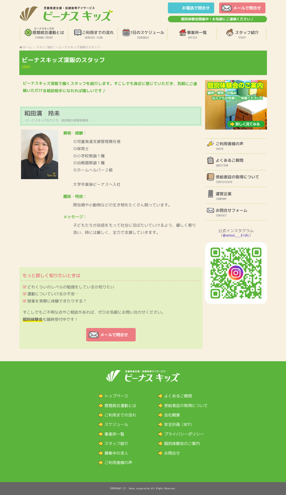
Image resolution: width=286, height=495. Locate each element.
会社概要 (172, 415)
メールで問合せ (247, 8)
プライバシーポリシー (184, 434)
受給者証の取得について (186, 405)
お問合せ (172, 453)
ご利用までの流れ (120, 415)
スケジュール (116, 424)
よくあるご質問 (178, 396)
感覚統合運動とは (120, 405)
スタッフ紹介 (116, 443)
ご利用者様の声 (118, 462)
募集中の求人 (116, 453)
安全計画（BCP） (179, 424)
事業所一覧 (114, 434)
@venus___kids (236, 235)
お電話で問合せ (195, 8)
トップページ (116, 396)
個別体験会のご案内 (182, 443)
